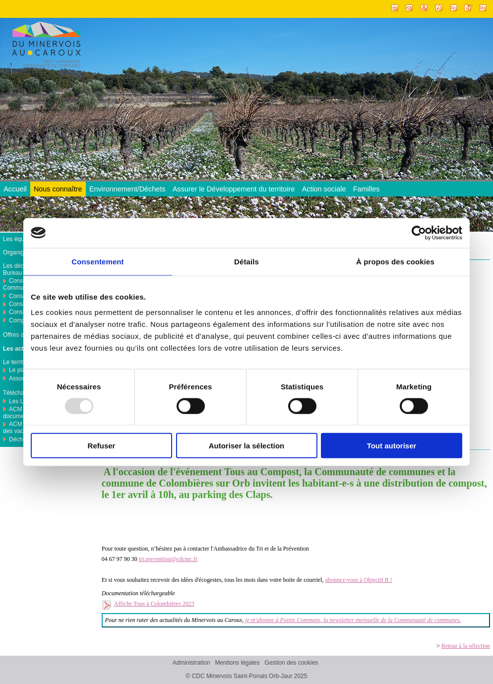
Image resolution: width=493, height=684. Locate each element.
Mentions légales (237, 662)
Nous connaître (58, 189)
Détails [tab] (246, 261)
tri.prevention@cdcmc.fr (168, 559)
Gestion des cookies (291, 662)
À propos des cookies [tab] (395, 261)
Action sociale (324, 189)
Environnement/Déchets (127, 189)
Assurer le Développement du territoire (234, 189)
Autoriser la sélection (247, 445)
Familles (366, 189)
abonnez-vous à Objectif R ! (358, 579)
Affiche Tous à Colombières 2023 (154, 603)
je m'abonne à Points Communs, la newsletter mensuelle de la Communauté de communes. (353, 620)
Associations (25, 378)
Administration (191, 662)
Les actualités (22, 348)
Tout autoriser (392, 445)
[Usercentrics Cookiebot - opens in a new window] (418, 232)
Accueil (14, 189)
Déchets (20, 439)
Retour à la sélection (465, 645)
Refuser (102, 445)
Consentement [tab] (97, 261)
